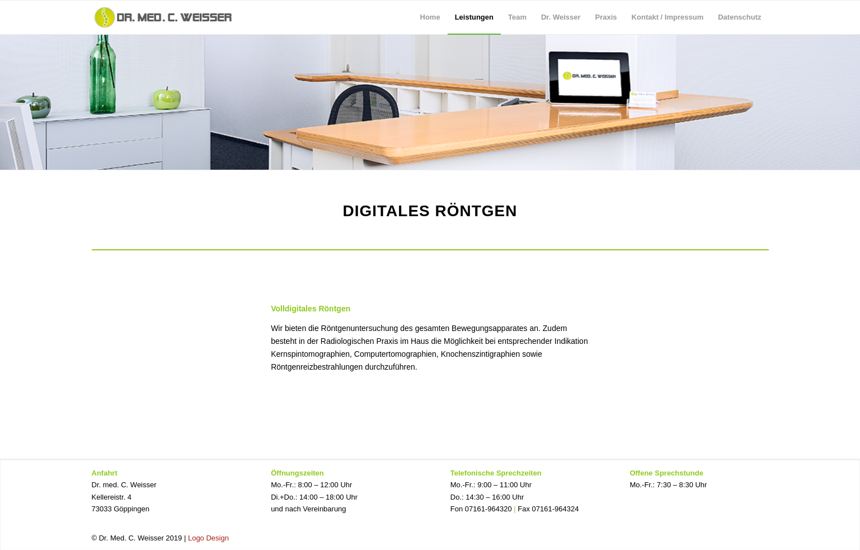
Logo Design (208, 538)
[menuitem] (430, 17)
